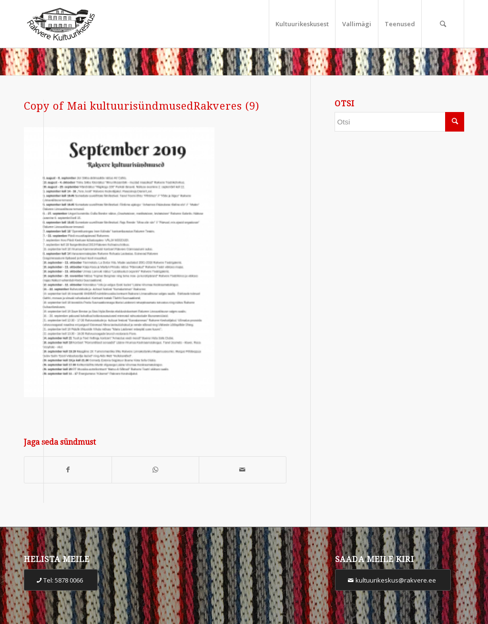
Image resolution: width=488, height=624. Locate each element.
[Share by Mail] (242, 470)
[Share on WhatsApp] (155, 470)
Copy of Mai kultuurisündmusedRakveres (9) (141, 106)
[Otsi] (442, 24)
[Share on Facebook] (68, 470)
